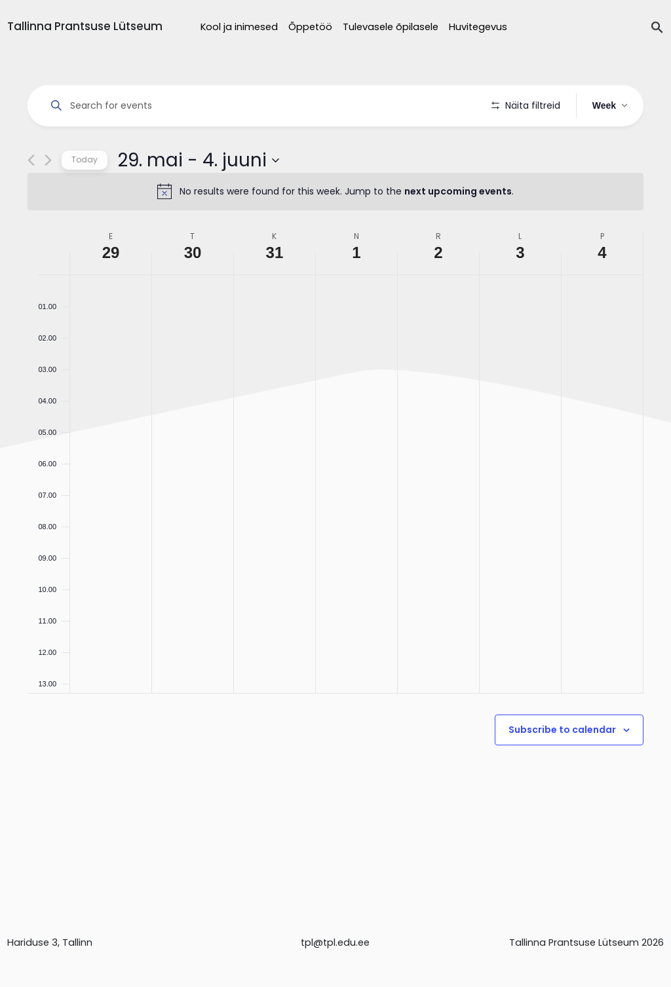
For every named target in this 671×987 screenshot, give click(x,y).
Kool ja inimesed (239, 26)
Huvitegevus (478, 26)
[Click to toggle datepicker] (198, 197)
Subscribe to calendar (562, 766)
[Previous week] (31, 197)
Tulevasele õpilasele (390, 26)
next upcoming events (458, 228)
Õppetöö (310, 26)
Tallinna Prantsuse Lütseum (85, 26)
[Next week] (48, 197)
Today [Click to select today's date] (84, 196)
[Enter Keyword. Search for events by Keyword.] (262, 105)
